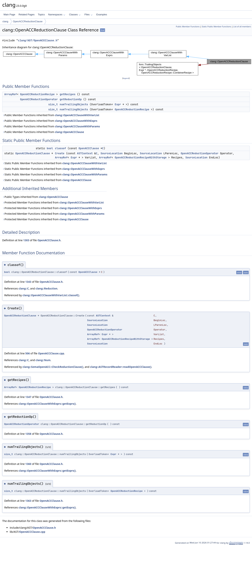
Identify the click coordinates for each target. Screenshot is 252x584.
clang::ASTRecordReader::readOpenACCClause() (120, 367)
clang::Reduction (46, 288)
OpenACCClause (89, 148)
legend (126, 78)
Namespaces (56, 14)
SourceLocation (111, 153)
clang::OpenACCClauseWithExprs (76, 120)
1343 (28, 281)
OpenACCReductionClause (27, 21)
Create (59, 153)
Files (88, 14)
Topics (41, 14)
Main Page (9, 14)
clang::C (24, 288)
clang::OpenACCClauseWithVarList (77, 115)
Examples (101, 14)
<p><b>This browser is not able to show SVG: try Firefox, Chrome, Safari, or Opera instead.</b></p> (127, 62)
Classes (75, 14)
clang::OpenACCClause (69, 132)
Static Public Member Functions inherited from (54, 163)
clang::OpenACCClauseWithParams (77, 126)
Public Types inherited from (35, 197)
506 (27, 353)
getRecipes (67, 94)
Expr (118, 104)
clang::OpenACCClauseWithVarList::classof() (50, 295)
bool (50, 148)
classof (60, 148)
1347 (28, 397)
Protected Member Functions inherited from (53, 202)
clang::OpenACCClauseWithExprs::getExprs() (47, 403)
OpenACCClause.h (48, 240)
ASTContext (85, 153)
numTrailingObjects (74, 104)
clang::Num (43, 360)
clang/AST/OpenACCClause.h (37, 40)
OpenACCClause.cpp (51, 353)
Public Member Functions (188, 26)
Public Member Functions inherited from (50, 115)
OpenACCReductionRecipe (37, 94)
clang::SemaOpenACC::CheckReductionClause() (52, 367)
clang (5, 21)
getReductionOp (71, 99)
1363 (28, 500)
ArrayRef (10, 94)
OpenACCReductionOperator (39, 99)
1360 (28, 464)
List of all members (242, 26)
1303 (26, 240)
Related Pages (26, 14)
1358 (28, 434)
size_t (53, 104)
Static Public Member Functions (216, 26)
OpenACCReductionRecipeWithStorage (141, 157)
